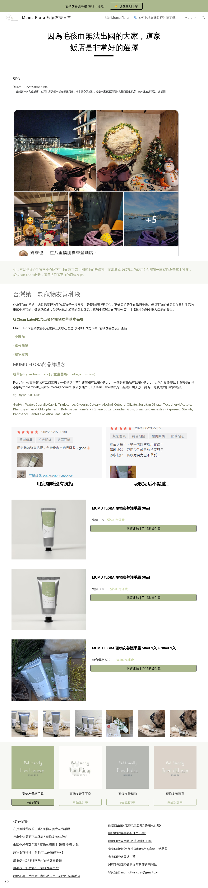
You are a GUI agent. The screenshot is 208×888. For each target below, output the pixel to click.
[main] (104, 43)
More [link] (188, 17)
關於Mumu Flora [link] (117, 17)
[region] (104, 6)
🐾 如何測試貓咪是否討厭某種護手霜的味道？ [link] (157, 17)
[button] (203, 17)
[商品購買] (33, 802)
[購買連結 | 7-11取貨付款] (143, 528)
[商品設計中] (80, 802)
